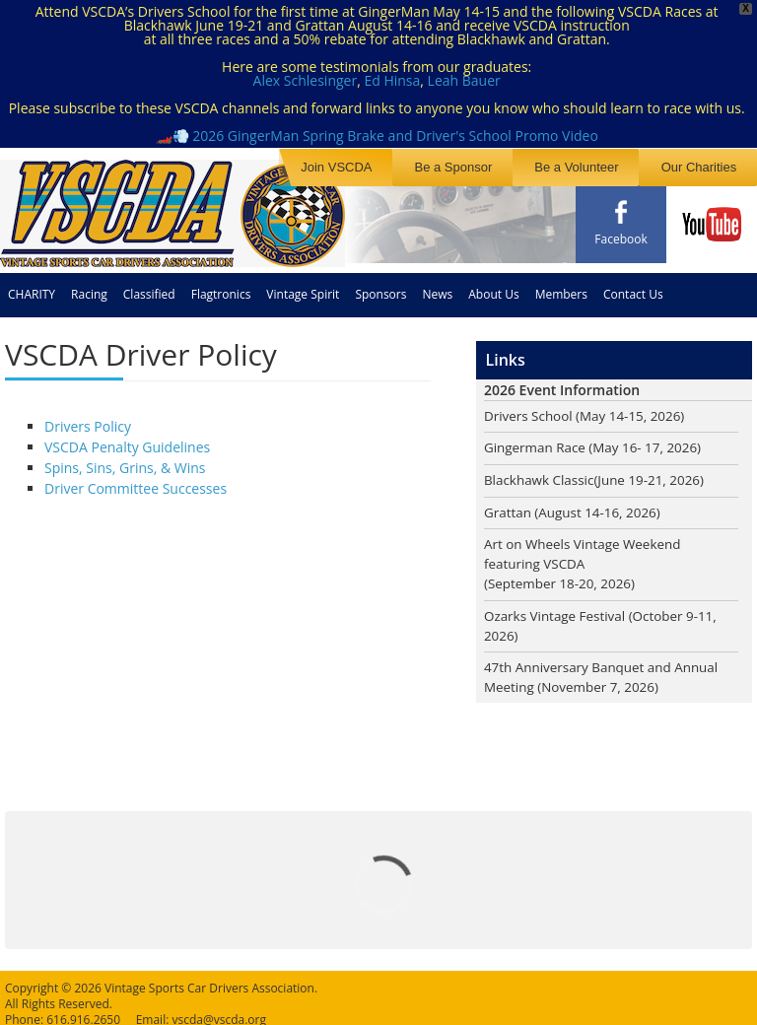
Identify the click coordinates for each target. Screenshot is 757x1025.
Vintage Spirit (302, 284)
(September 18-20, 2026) (563, 578)
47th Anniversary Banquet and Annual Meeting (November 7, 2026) (606, 674)
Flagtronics (221, 284)
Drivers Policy (87, 416)
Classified (149, 284)
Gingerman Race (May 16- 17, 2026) (597, 439)
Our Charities (708, 166)
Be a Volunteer (605, 166)
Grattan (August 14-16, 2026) (576, 504)
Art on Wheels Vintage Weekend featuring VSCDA (586, 547)
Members (561, 284)
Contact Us (633, 284)
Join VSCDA (402, 166)
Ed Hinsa (392, 80)
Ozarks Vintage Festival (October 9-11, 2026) (605, 621)
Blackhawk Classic (541, 471)
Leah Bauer (464, 80)
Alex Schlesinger (305, 80)
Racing (89, 284)
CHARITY (31, 284)
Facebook (620, 239)
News (437, 284)
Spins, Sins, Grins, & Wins (125, 457)
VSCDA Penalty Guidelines (127, 437)
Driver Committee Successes (135, 478)
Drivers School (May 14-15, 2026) (588, 406)
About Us (493, 284)
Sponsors (380, 284)
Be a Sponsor (500, 166)
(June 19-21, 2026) (656, 471)
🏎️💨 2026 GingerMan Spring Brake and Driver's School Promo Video (377, 135)
